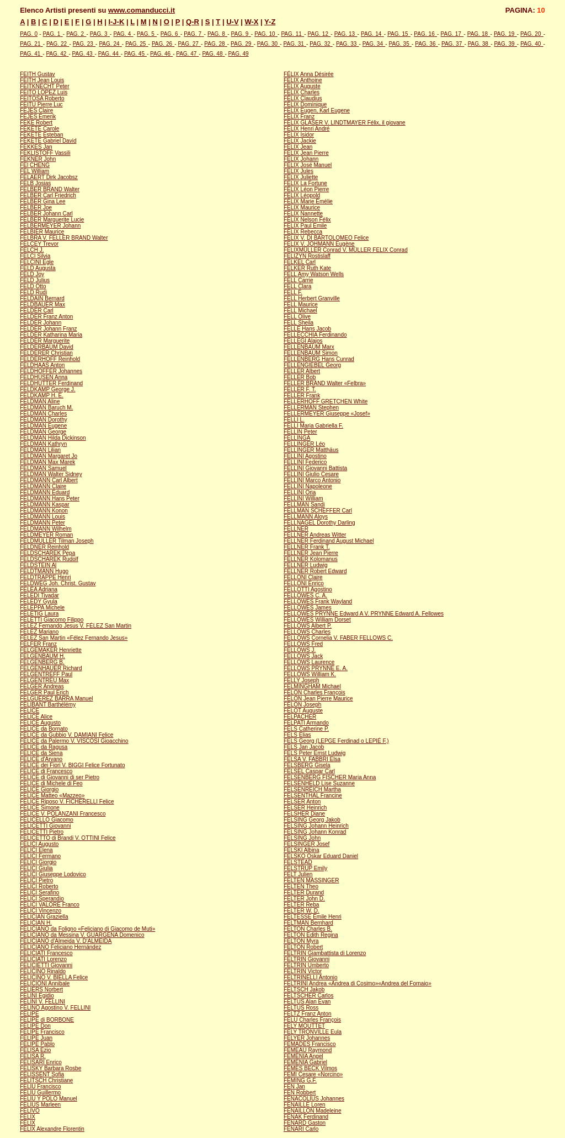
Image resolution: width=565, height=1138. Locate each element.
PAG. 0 (29, 34)
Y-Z (269, 22)
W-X (251, 22)
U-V (232, 22)
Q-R (192, 22)
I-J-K (116, 22)
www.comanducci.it (141, 10)
